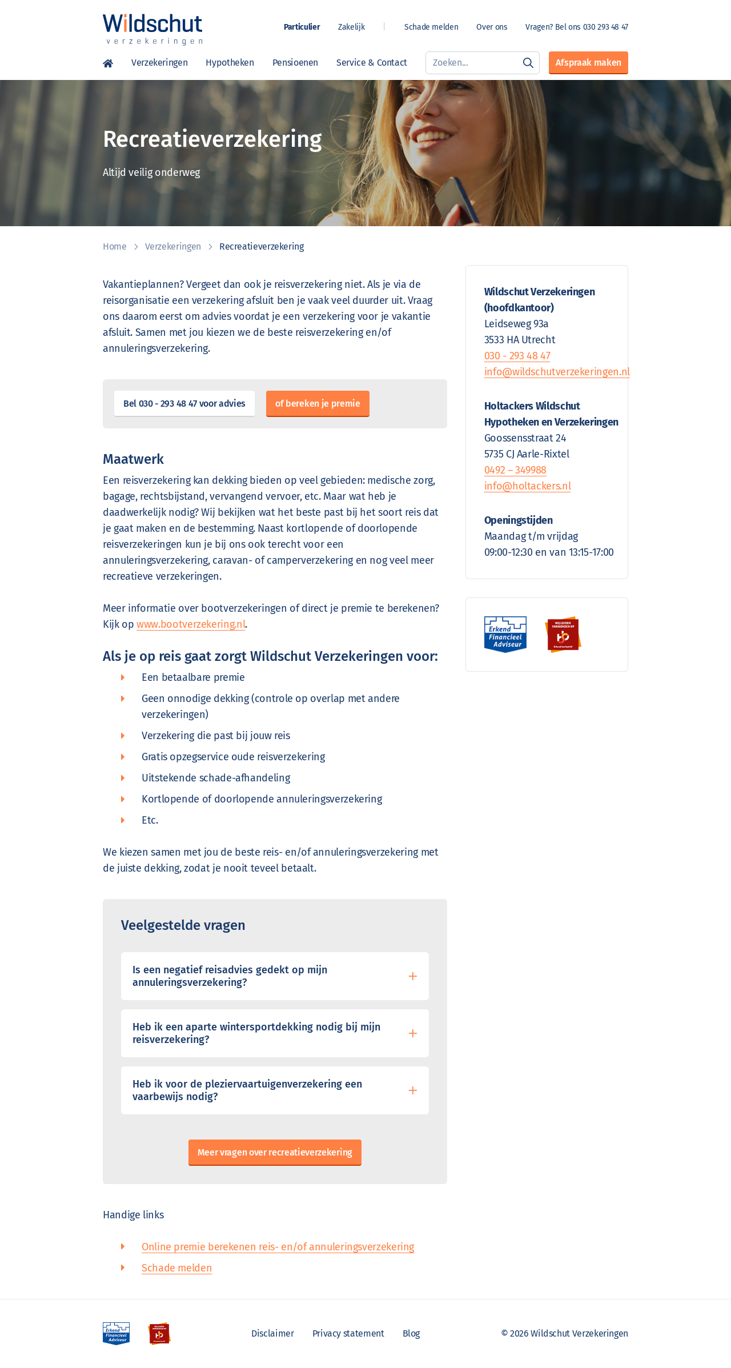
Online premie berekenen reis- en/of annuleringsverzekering (278, 1247)
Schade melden (431, 27)
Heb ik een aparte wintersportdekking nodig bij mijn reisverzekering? (256, 1033)
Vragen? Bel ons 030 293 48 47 (576, 27)
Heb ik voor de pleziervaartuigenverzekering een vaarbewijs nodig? (247, 1090)
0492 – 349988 (515, 470)
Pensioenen (295, 62)
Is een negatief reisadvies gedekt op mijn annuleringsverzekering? (229, 976)
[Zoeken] (528, 62)
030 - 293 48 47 (517, 356)
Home (108, 63)
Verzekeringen (159, 62)
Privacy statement (348, 1333)
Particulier (302, 27)
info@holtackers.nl (527, 486)
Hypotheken (230, 62)
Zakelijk (351, 27)
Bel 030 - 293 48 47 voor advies (184, 403)
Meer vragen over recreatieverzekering (275, 1152)
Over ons (491, 27)
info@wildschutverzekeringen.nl (557, 372)
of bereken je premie (317, 403)
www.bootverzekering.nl (190, 624)
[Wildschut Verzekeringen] (152, 30)
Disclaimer (272, 1333)
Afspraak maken (588, 62)
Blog (411, 1333)
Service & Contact (371, 62)
